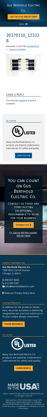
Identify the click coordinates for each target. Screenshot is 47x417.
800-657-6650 (12, 279)
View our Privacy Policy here (20, 292)
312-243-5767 (12, 283)
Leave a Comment (17, 49)
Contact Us (22, 225)
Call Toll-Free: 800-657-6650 (23, 16)
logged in (22, 100)
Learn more (22, 155)
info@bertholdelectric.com (19, 286)
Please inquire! (12, 324)
